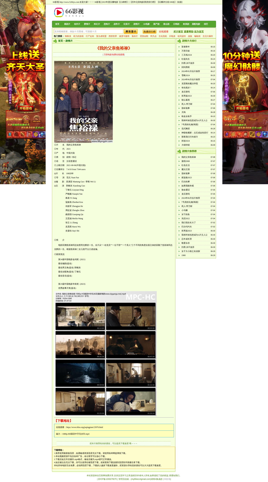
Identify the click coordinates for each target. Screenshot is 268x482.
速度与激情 (124, 36)
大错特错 (186, 145)
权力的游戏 (78, 36)
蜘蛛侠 (68, 36)
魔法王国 (186, 169)
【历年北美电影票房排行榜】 (143, 2)
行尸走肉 (90, 36)
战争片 (117, 24)
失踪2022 (186, 218)
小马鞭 (185, 210)
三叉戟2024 (187, 55)
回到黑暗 (186, 67)
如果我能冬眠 (188, 186)
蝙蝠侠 (197, 36)
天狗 (184, 112)
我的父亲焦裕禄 (189, 157)
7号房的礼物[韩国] (190, 124)
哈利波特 (182, 36)
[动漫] (179, 2)
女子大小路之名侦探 (191, 251)
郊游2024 (186, 141)
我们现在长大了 (189, 222)
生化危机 (163, 36)
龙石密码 (186, 92)
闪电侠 (172, 36)
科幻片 (97, 24)
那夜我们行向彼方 (190, 137)
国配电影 (196, 24)
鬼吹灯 (135, 36)
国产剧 (156, 24)
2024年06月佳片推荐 (191, 79)
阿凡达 (153, 36)
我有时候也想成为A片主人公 (195, 120)
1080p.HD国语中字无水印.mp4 (75, 434)
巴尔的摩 (186, 181)
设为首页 (199, 31)
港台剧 (166, 24)
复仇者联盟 (101, 36)
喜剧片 (67, 24)
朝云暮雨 (186, 100)
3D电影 (146, 24)
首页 (57, 24)
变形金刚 (144, 36)
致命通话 (186, 190)
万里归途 (186, 51)
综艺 (206, 24)
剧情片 (136, 24)
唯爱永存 (186, 243)
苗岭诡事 (186, 108)
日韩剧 (176, 24)
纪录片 (127, 24)
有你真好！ (187, 87)
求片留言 (178, 31)
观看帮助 (188, 31)
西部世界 (113, 36)
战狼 (190, 36)
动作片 (77, 24)
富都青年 (186, 47)
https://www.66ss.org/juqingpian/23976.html (84, 427)
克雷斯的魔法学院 (190, 83)
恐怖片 (107, 24)
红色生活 (186, 165)
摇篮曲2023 (187, 177)
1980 (184, 255)
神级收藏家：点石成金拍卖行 (195, 133)
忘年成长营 (187, 239)
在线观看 (164, 31)
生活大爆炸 (208, 36)
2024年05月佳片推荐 (191, 71)
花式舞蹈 (186, 128)
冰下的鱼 (186, 214)
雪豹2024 (186, 75)
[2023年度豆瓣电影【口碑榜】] (115, 2)
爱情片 (87, 24)
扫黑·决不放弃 (188, 63)
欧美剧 (186, 24)
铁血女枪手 (187, 116)
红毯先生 (186, 59)
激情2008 (186, 161)
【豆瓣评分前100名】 (166, 2)
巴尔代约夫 (187, 226)
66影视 (98, 2)
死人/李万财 (187, 104)
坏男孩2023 (187, 96)
